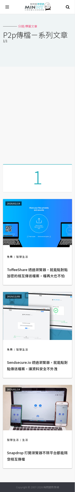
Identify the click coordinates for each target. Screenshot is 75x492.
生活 (25, 440)
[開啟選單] (7, 7)
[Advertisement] (37, 114)
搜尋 (67, 7)
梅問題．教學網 (38, 7)
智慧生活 (22, 257)
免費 (10, 257)
